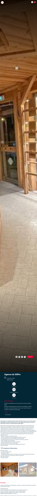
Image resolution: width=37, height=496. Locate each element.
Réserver (30, 356)
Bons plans (4, 482)
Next (32, 469)
